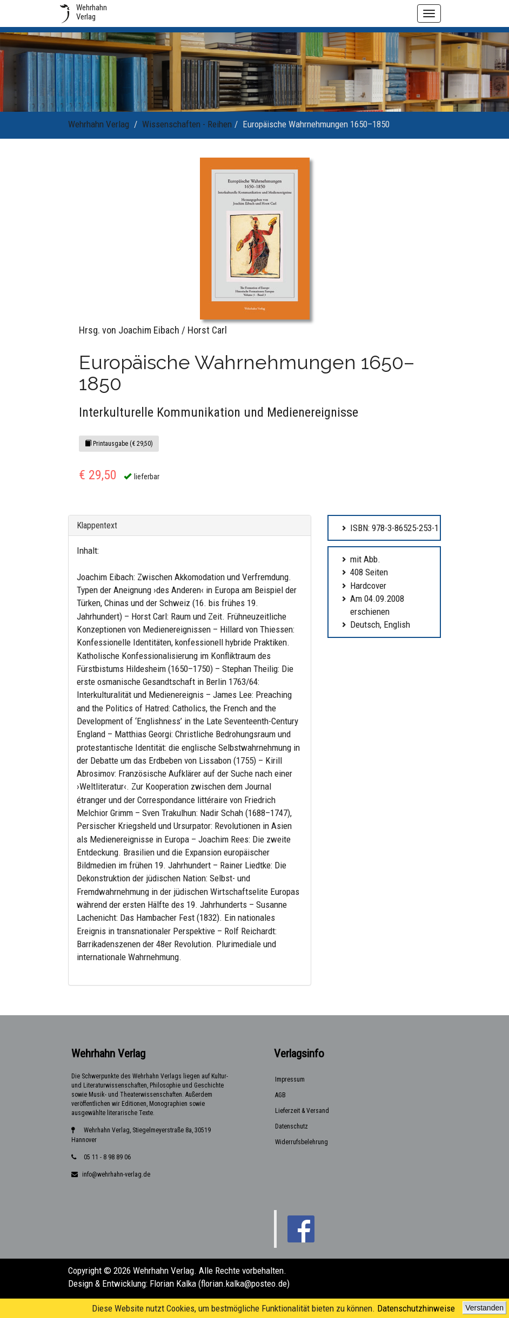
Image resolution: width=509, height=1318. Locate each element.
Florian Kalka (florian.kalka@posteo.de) (220, 1283)
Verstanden (484, 1307)
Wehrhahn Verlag (98, 124)
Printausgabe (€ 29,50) (119, 443)
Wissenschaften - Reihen (187, 124)
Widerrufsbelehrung (301, 1142)
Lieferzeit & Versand (302, 1111)
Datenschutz (291, 1126)
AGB (280, 1095)
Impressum (290, 1079)
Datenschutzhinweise (416, 1308)
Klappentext (97, 525)
